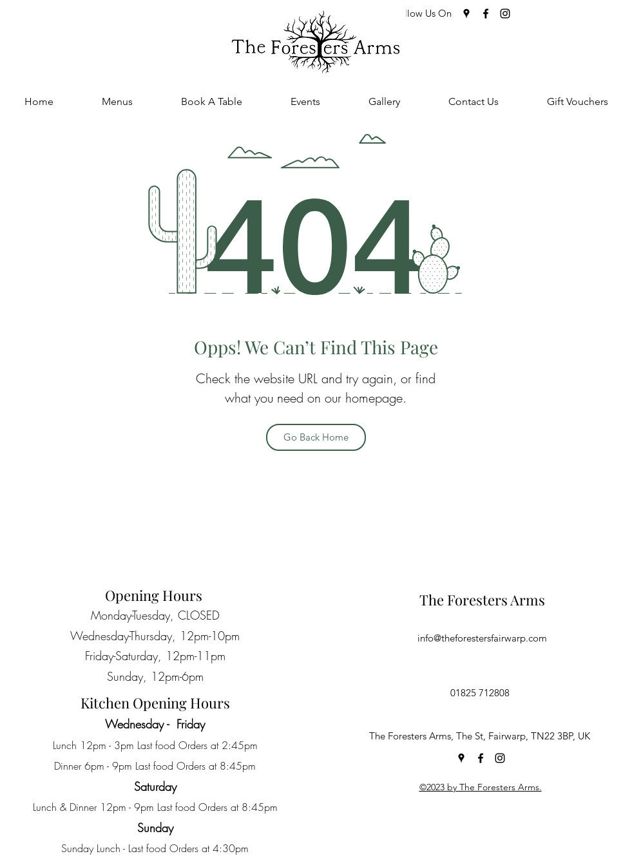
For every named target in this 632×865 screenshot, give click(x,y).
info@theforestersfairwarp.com (482, 638)
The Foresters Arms (482, 599)
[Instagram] (505, 13)
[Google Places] (466, 13)
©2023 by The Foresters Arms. (480, 787)
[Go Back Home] (316, 437)
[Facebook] (485, 13)
